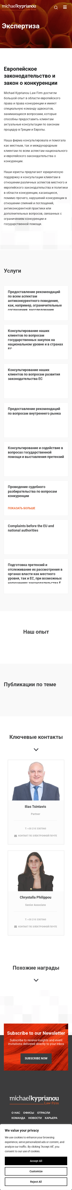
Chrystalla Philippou (35, 900)
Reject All (36, 1181)
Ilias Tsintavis (35, 809)
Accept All (36, 1160)
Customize (36, 1171)
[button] (56, 7)
